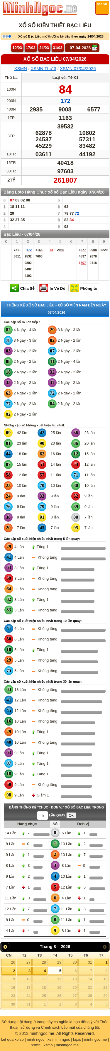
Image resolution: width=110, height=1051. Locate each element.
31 (90, 962)
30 (74, 962)
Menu (102, 4)
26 (13, 962)
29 (59, 962)
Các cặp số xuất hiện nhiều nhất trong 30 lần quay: (43, 681)
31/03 (57, 47)
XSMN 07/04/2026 (78, 68)
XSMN (20, 68)
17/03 (30, 47)
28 (44, 962)
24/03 (44, 47)
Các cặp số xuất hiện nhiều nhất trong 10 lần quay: (43, 621)
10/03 (17, 47)
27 (28, 962)
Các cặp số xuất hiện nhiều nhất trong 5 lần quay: (42, 538)
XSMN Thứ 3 (43, 68)
